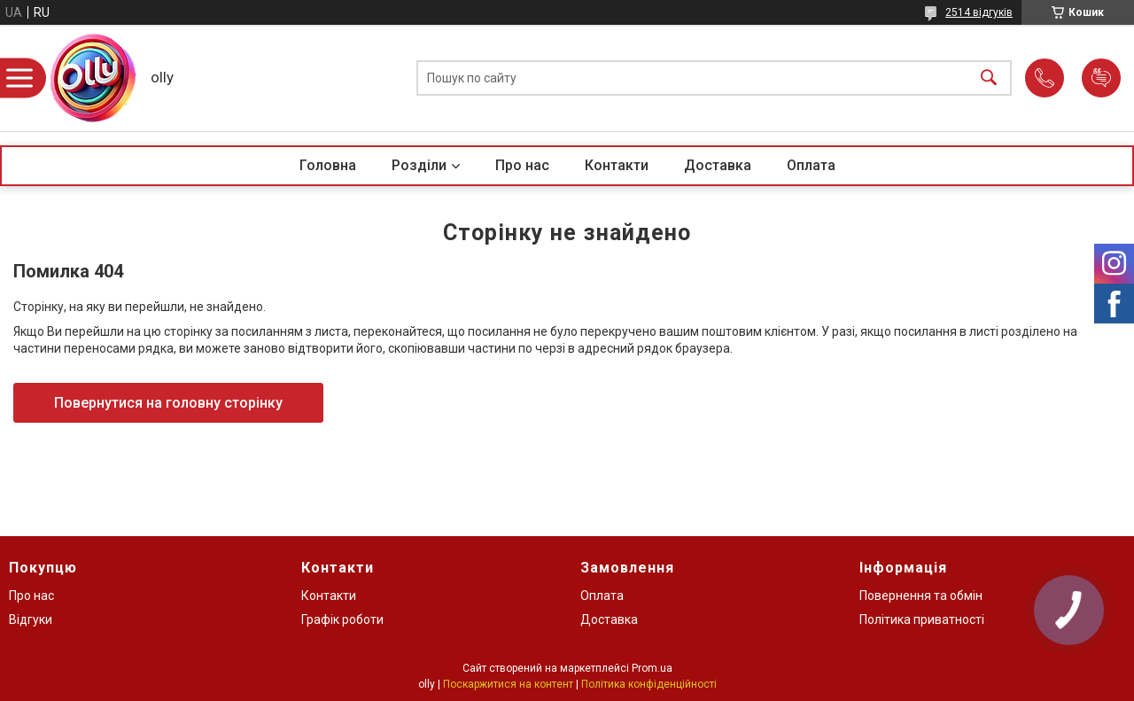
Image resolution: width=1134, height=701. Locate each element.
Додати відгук (1101, 77)
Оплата (811, 165)
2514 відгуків (979, 12)
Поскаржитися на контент (508, 684)
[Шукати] (988, 78)
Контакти (617, 165)
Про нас (522, 165)
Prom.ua (652, 668)
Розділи (419, 165)
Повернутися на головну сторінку (168, 402)
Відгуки (30, 619)
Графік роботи (342, 619)
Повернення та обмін (921, 595)
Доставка (717, 165)
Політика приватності (921, 619)
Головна (327, 165)
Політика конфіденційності (649, 684)
